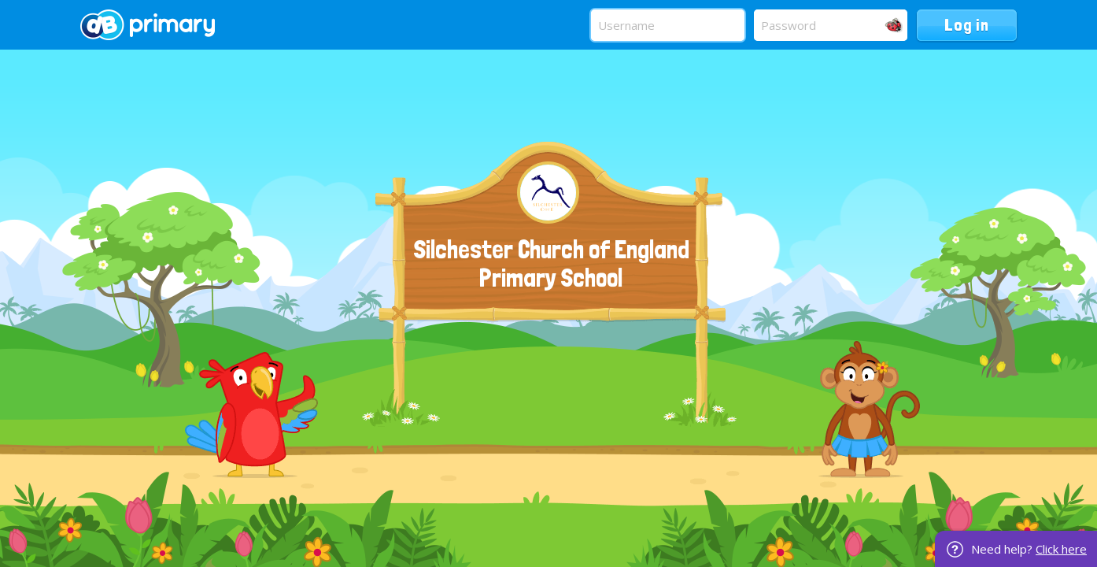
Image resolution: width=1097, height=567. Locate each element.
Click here (1061, 549)
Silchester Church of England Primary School (551, 264)
